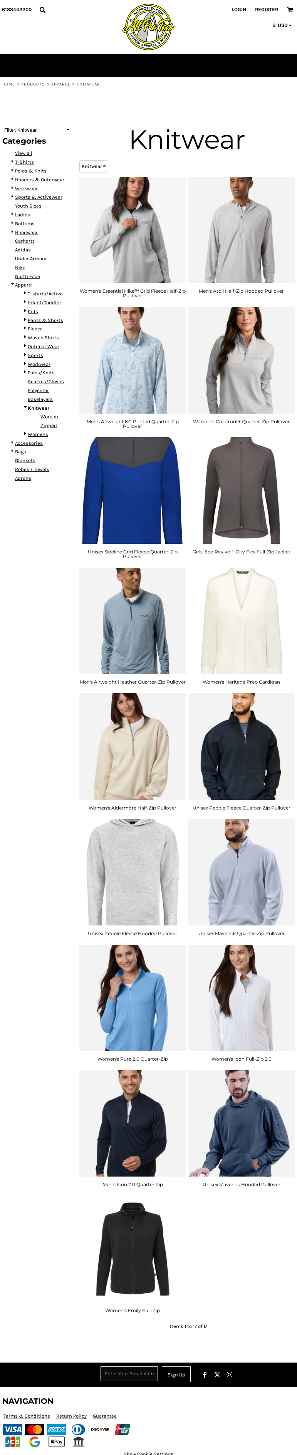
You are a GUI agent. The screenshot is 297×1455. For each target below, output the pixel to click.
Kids (33, 311)
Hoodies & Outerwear (39, 180)
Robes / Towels (32, 469)
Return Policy (71, 1416)
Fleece (35, 329)
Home (8, 84)
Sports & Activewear (38, 197)
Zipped (48, 425)
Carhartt (24, 241)
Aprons (23, 478)
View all (23, 153)
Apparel (60, 84)
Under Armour (31, 258)
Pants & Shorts (45, 320)
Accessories (29, 443)
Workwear (26, 188)
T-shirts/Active (45, 294)
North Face (27, 276)
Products (33, 84)
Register (266, 9)
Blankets (25, 460)
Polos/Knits (41, 372)
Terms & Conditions (26, 1416)
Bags (20, 451)
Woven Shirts (43, 337)
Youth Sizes (28, 206)
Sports (35, 355)
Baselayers (40, 399)
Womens (38, 434)
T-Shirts (24, 162)
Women (49, 416)
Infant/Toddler (44, 302)
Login (239, 9)
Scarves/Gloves (46, 381)
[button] (42, 10)
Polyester (38, 390)
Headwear (26, 232)
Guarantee (105, 1416)
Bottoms (25, 223)
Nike (20, 267)
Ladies (22, 215)
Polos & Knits (31, 171)
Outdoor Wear (43, 346)
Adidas (23, 250)
